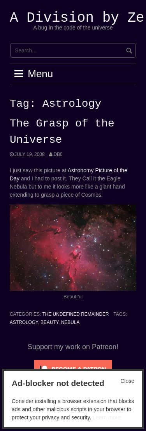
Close (127, 381)
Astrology (24, 322)
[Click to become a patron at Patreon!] (73, 368)
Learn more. (107, 417)
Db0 (57, 154)
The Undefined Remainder (75, 314)
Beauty (49, 322)
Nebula (70, 322)
